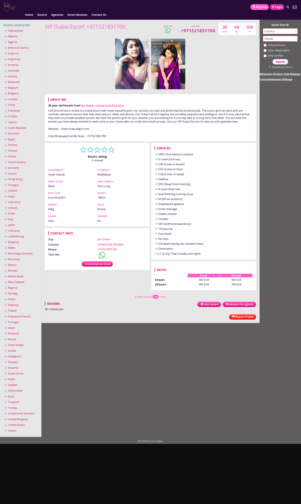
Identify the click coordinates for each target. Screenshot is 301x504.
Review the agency (239, 299)
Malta (11, 242)
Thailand (13, 396)
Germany (13, 162)
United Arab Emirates (109, 100)
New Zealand (16, 276)
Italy (10, 214)
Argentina (14, 54)
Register (259, 7)
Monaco (13, 265)
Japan (11, 219)
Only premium (274, 39)
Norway (13, 288)
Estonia (12, 139)
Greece (12, 168)
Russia (12, 334)
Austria (12, 71)
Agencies (57, 7)
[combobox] (280, 26)
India (11, 191)
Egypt (11, 134)
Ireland (12, 202)
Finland (12, 145)
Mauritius (14, 254)
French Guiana (17, 156)
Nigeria (12, 282)
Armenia (13, 59)
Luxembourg (16, 231)
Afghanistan (15, 25)
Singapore (14, 351)
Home (29, 7)
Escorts (42, 7)
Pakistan (13, 299)
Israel (11, 208)
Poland (12, 305)
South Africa (15, 368)
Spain (11, 374)
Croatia (12, 111)
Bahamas (14, 76)
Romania (13, 328)
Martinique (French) (20, 248)
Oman (11, 294)
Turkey (12, 402)
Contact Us (99, 7)
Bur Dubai (87, 100)
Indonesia (14, 196)
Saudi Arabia (16, 339)
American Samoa (18, 42)
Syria (11, 391)
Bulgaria (13, 88)
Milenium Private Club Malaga (280, 68)
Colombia (14, 105)
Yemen (12, 425)
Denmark (14, 128)
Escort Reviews (77, 7)
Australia (13, 65)
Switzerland (15, 385)
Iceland (12, 185)
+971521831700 (195, 25)
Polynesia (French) (19, 311)
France (12, 151)
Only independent (277, 45)
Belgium (13, 82)
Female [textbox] (268, 33)
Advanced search (280, 61)
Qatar (11, 322)
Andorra (13, 48)
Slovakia (13, 356)
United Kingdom (18, 414)
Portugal (13, 316)
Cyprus (12, 116)
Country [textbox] (269, 26)
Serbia (12, 345)
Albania (12, 31)
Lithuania (14, 225)
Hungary (13, 179)
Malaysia (13, 236)
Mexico (12, 259)
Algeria (12, 36)
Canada (12, 94)
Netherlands (16, 271)
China (11, 99)
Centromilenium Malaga (276, 74)
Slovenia (13, 362)
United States (16, 419)
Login (276, 7)
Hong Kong (15, 174)
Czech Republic (17, 122)
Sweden (13, 379)
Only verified (273, 50)
